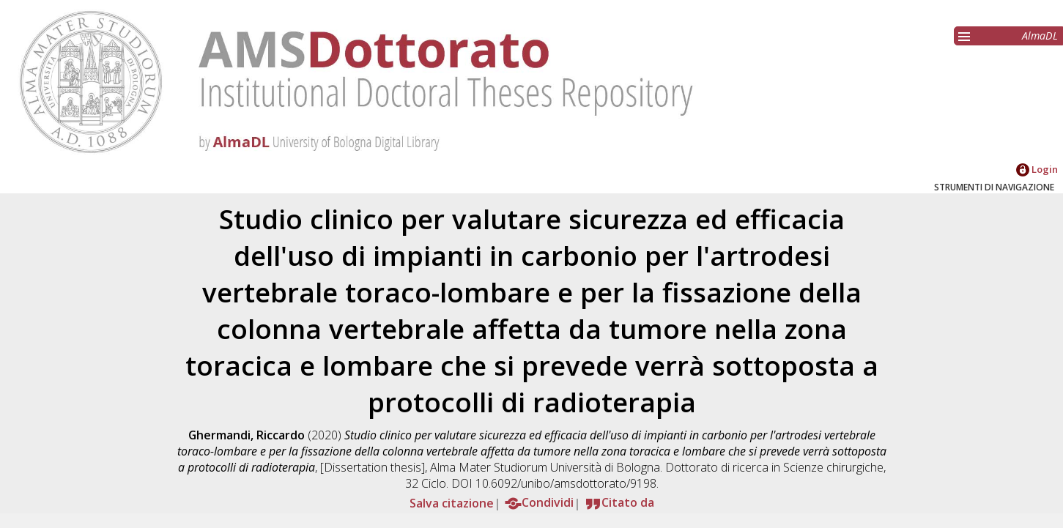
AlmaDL (1040, 35)
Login (1037, 169)
